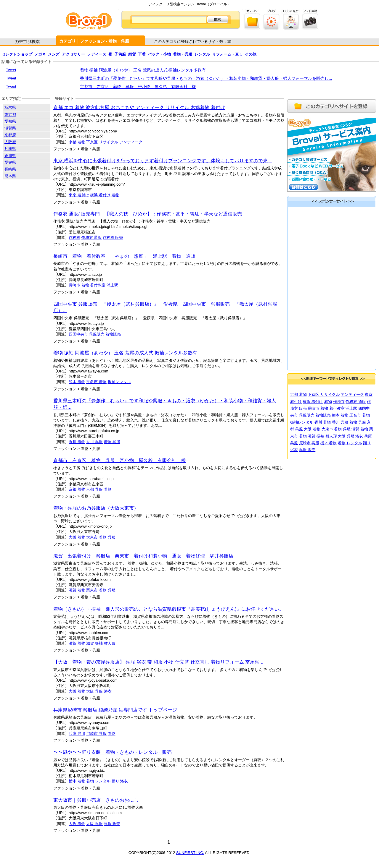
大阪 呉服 (94, 691)
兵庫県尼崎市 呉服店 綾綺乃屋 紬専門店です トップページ (115, 709)
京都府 (10, 135)
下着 (142, 54)
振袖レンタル (119, 382)
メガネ (40, 54)
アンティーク (130, 142)
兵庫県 (10, 148)
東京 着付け (79, 195)
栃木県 (10, 107)
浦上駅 (112, 285)
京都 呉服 (94, 489)
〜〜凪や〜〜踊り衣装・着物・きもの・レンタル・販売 (112, 752)
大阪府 (10, 142)
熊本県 (10, 176)
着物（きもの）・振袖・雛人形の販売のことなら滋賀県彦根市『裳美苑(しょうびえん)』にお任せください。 (168, 609)
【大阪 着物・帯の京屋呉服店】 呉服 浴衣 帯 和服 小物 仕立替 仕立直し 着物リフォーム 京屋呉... (158, 661)
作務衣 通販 (91, 237)
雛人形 (109, 643)
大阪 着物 (77, 537)
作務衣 (74, 237)
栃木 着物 (77, 781)
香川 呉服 (94, 442)
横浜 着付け (100, 195)
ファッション (92, 41)
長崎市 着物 (79, 285)
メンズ (54, 54)
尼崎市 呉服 (96, 733)
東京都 (10, 114)
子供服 (120, 54)
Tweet (11, 70)
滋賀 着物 (77, 590)
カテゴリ (67, 41)
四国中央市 (78, 334)
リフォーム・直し (227, 54)
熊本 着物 (77, 382)
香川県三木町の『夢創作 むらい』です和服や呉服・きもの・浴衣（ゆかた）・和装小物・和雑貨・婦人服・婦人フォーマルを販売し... (206, 78)
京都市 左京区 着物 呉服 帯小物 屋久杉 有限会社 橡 (138, 86)
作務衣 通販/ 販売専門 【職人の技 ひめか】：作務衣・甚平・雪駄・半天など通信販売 (147, 213)
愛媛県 (10, 162)
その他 (250, 54)
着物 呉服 (112, 442)
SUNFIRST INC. (190, 852)
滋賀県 (10, 128)
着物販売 (113, 334)
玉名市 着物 (96, 382)
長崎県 (10, 169)
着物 (115, 195)
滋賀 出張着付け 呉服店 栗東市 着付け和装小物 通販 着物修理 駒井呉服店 (143, 555)
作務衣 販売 (113, 237)
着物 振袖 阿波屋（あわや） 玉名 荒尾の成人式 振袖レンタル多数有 (143, 70)
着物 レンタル (98, 781)
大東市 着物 (96, 537)
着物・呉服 (118, 41)
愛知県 (10, 121)
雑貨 (132, 54)
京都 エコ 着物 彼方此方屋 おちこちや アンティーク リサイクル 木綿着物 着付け (139, 107)
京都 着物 (77, 142)
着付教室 (97, 285)
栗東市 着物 (96, 590)
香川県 (10, 155)
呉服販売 (97, 334)
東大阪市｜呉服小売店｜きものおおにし (96, 800)
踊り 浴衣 (120, 781)
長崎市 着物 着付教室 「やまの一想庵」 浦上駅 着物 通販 (124, 256)
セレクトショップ (16, 54)
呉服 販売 (112, 823)
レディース (96, 54)
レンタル (202, 54)
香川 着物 (77, 442)
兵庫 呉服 (77, 733)
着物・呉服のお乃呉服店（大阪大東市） (96, 507)
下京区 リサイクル (102, 142)
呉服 (111, 537)
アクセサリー (73, 54)
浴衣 (108, 691)
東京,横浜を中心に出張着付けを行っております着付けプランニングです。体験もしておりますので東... (162, 160)
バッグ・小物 (159, 54)
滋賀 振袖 (94, 643)
